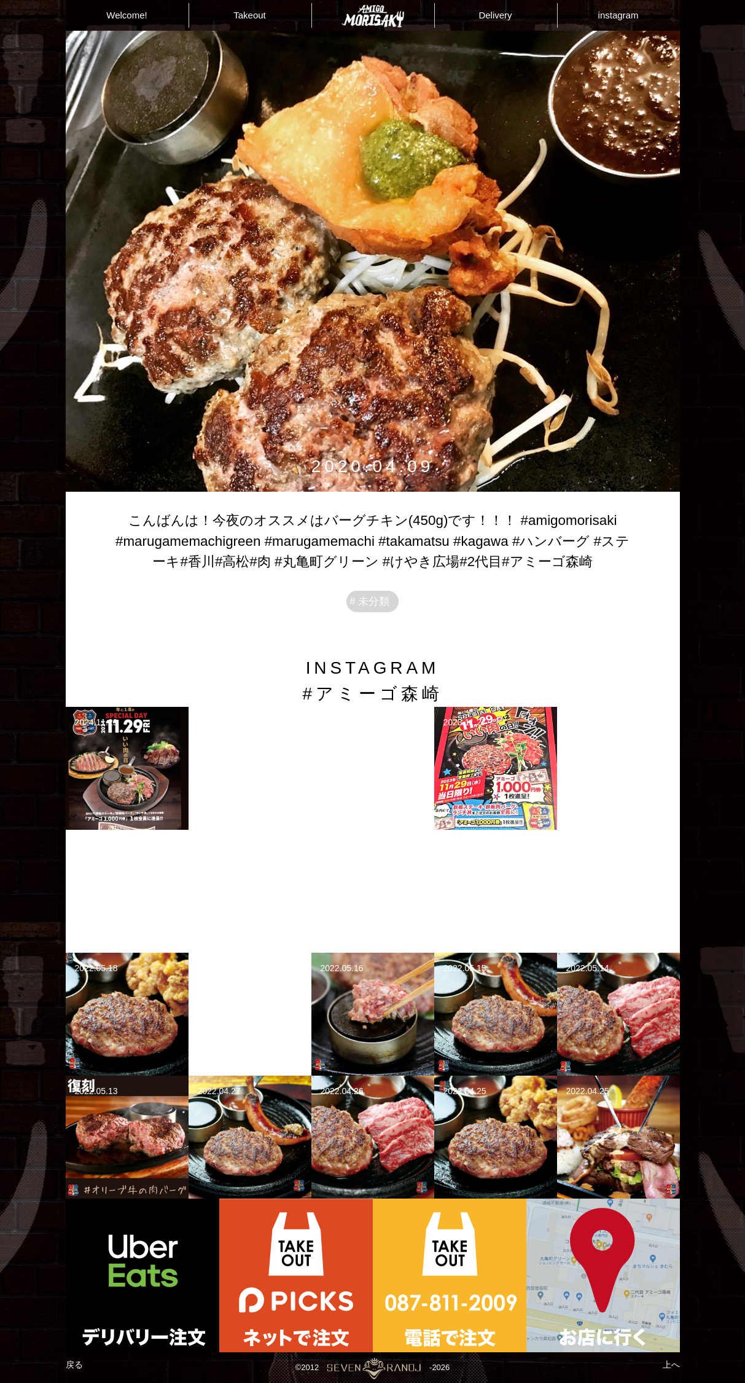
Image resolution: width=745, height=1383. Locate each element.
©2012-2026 (372, 1368)
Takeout (249, 15)
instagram (618, 15)
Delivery (495, 15)
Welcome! (126, 15)
